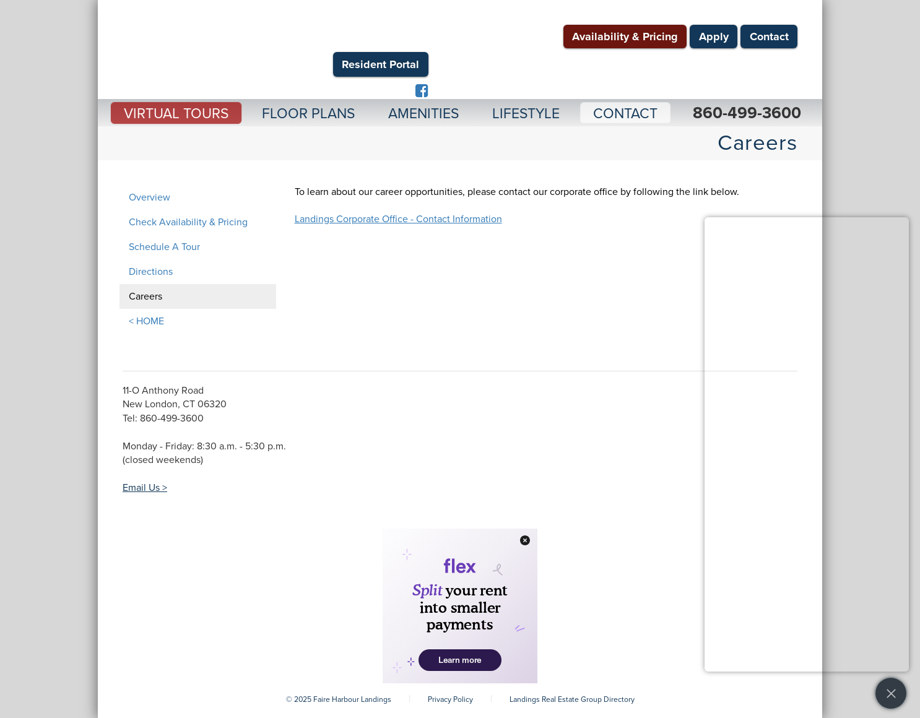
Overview (149, 197)
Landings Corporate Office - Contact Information (398, 219)
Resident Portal (380, 64)
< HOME (146, 321)
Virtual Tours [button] (176, 114)
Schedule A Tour (164, 247)
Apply (714, 36)
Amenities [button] (423, 114)
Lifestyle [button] (526, 114)
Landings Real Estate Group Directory (572, 699)
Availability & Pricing (625, 36)
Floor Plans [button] (308, 114)
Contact (769, 36)
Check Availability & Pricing (188, 222)
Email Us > (145, 488)
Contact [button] (625, 114)
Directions (151, 272)
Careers (145, 296)
